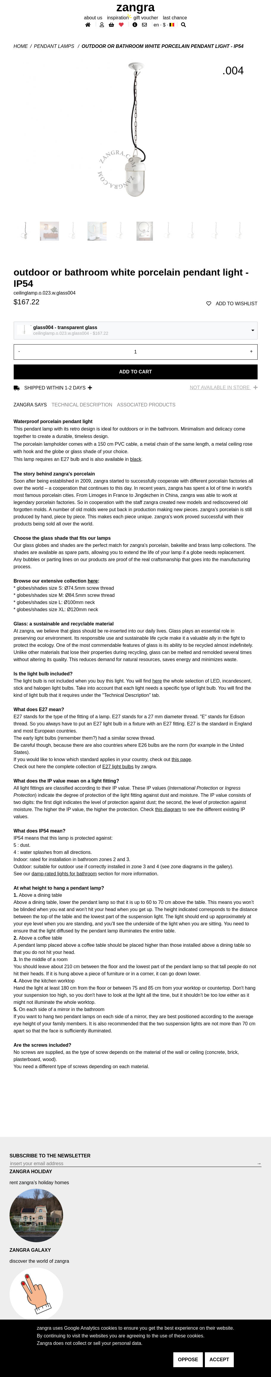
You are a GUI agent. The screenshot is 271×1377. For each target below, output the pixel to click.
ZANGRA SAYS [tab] (30, 404)
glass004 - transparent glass (65, 327)
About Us (93, 17)
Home (21, 46)
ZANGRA (135, 7)
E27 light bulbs (117, 766)
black (135, 459)
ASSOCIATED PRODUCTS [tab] (146, 404)
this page (181, 759)
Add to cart (135, 371)
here (93, 580)
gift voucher (145, 17)
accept (219, 1359)
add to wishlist (232, 303)
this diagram (168, 809)
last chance (175, 17)
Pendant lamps (55, 46)
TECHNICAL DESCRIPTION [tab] (82, 404)
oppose (188, 1359)
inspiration (118, 17)
